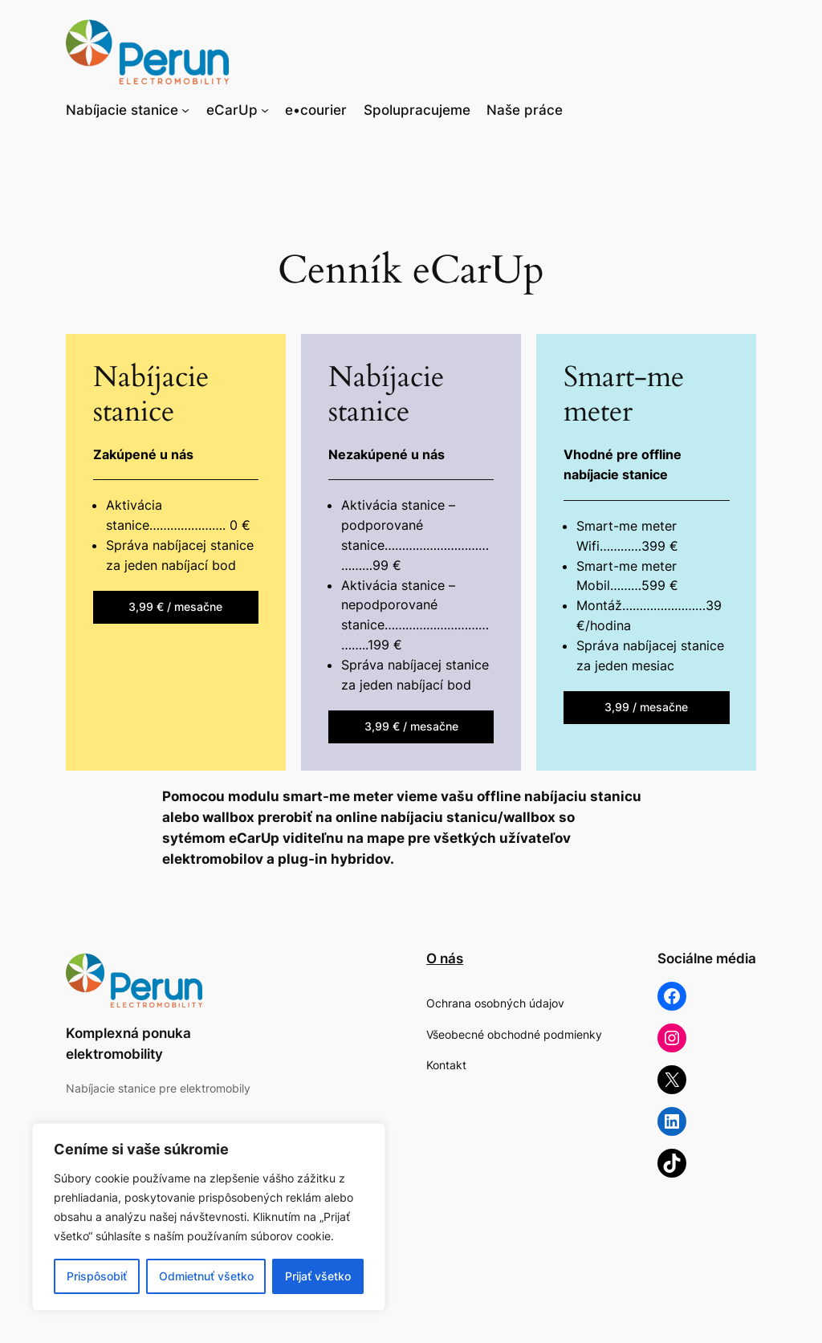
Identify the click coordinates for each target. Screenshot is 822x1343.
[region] (208, 1217)
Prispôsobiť (97, 1276)
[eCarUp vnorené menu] (265, 110)
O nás (444, 958)
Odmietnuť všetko (206, 1276)
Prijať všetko (318, 1276)
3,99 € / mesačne (175, 606)
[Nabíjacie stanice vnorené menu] (185, 110)
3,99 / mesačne (646, 707)
